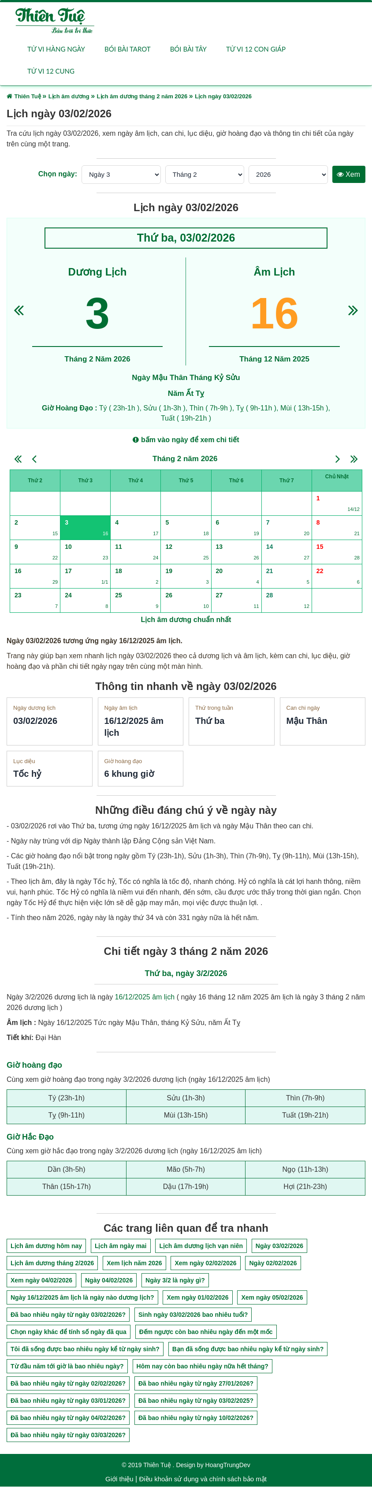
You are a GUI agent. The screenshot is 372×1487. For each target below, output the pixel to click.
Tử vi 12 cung (50, 71)
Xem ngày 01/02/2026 (197, 1297)
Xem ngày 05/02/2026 (272, 1297)
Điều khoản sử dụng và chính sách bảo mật (202, 1479)
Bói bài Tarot (127, 49)
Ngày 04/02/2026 (109, 1280)
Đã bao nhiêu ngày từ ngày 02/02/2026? (68, 1383)
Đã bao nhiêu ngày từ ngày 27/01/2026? (195, 1383)
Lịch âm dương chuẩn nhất (186, 620)
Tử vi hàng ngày (56, 49)
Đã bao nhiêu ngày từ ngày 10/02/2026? (195, 1418)
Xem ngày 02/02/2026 (205, 1263)
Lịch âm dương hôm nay (46, 1246)
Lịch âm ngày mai (121, 1246)
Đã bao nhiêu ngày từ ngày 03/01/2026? (68, 1401)
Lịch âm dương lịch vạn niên (201, 1246)
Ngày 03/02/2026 (279, 1246)
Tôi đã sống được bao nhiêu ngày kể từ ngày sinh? (85, 1349)
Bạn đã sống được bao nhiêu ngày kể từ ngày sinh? (248, 1349)
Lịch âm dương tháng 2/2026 (52, 1263)
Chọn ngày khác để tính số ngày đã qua (68, 1332)
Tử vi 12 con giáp (256, 49)
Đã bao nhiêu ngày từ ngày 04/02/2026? (68, 1418)
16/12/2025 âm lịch (145, 997)
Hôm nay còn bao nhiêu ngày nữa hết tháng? (202, 1366)
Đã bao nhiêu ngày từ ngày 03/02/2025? (195, 1401)
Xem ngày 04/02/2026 (41, 1280)
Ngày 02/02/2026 (273, 1263)
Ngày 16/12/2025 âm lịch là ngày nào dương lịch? (82, 1297)
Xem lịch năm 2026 (134, 1263)
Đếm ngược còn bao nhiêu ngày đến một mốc (206, 1332)
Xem (348, 175)
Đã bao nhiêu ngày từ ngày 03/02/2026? (68, 1315)
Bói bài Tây (188, 49)
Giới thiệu (119, 1479)
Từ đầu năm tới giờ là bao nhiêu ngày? (67, 1366)
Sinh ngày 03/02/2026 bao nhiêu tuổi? (193, 1315)
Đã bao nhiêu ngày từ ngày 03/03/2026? (68, 1435)
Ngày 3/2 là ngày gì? (175, 1280)
